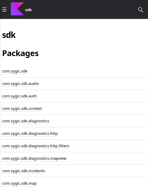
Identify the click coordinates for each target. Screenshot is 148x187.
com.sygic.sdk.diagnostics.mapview (34, 158)
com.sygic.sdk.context (22, 108)
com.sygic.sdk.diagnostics (25, 120)
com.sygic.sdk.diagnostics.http (30, 133)
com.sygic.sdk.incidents (23, 170)
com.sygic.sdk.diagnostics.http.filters (35, 145)
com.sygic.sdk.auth (19, 95)
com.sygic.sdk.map (19, 183)
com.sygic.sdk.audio (20, 83)
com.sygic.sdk (14, 71)
